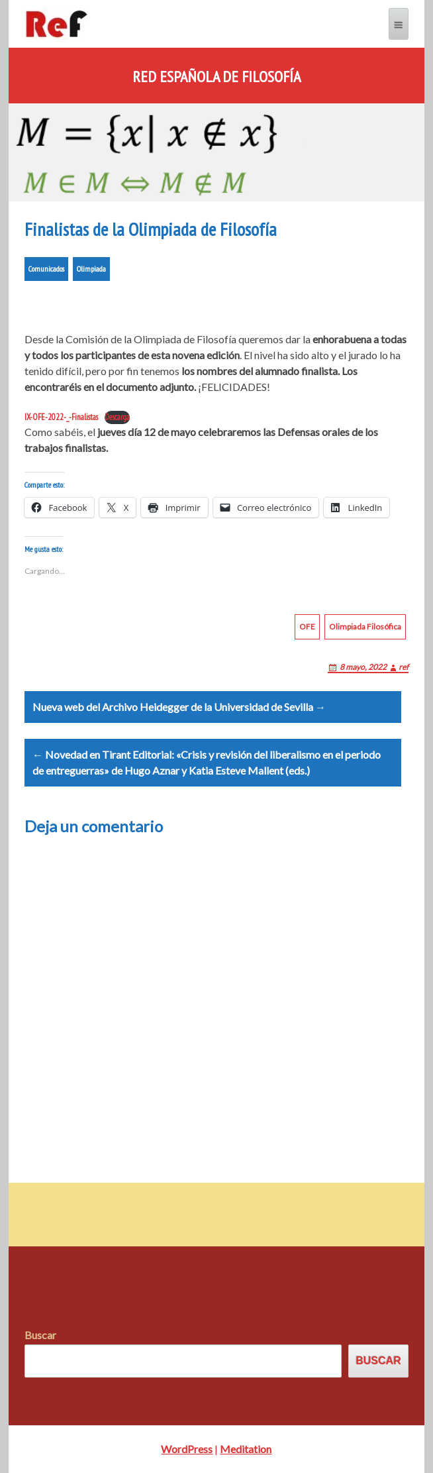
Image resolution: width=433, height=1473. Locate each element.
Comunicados (46, 269)
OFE (307, 626)
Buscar (40, 1335)
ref (404, 667)
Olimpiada (91, 269)
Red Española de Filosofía (216, 77)
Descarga (117, 417)
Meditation (245, 1449)
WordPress (187, 1449)
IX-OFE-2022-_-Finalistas (61, 417)
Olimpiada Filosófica (365, 626)
